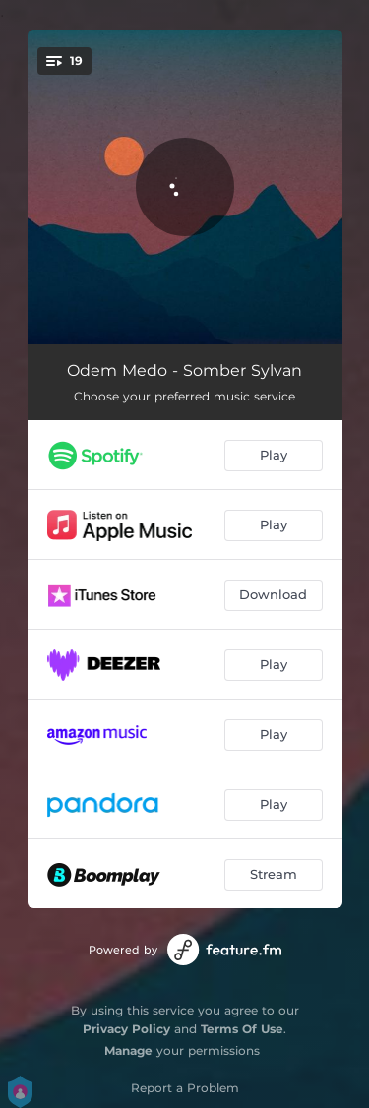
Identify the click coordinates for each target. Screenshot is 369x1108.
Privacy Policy (126, 1028)
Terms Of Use (242, 1028)
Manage (128, 1050)
